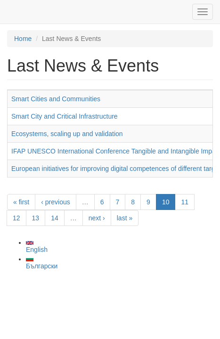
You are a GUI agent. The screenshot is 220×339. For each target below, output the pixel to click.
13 (36, 218)
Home (23, 38)
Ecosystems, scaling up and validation (67, 133)
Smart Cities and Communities (55, 99)
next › (97, 218)
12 (16, 218)
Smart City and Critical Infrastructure (64, 116)
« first (21, 202)
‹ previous (55, 202)
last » (124, 218)
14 (54, 218)
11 (184, 202)
